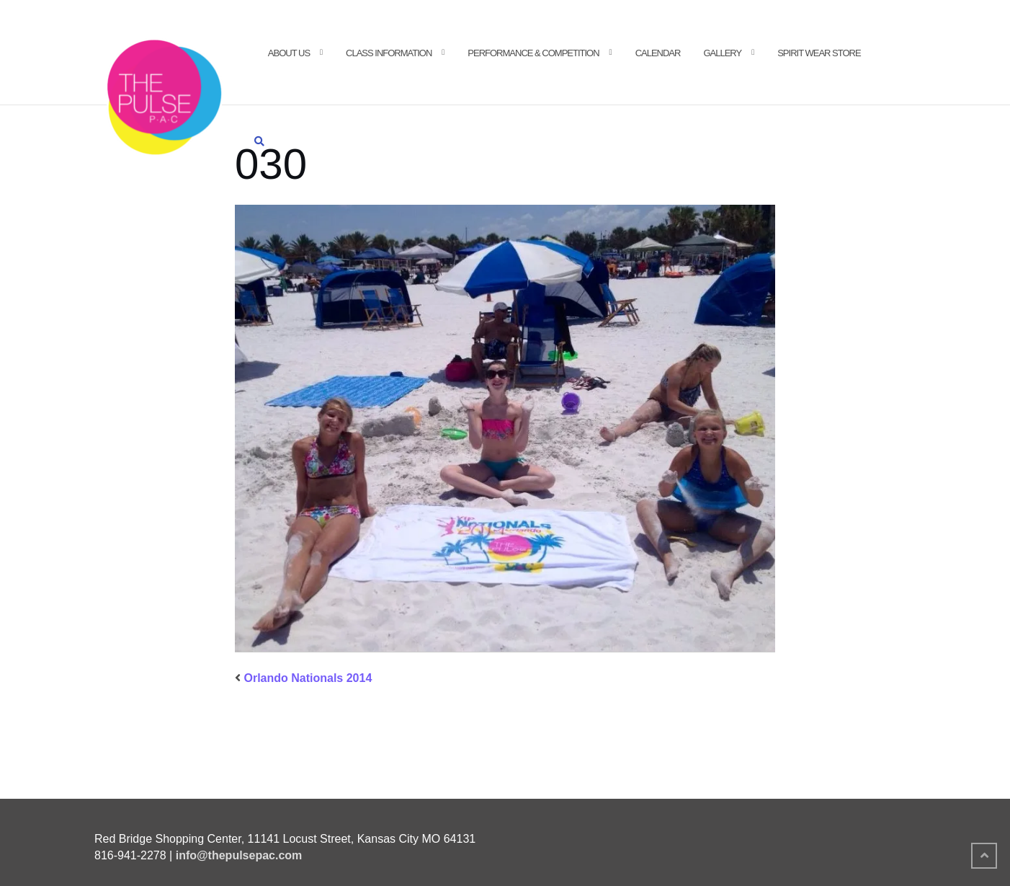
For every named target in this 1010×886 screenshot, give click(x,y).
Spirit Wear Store (818, 53)
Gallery (722, 53)
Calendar (658, 53)
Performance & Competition (533, 53)
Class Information (389, 53)
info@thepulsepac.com (239, 855)
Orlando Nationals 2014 (307, 678)
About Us (289, 53)
